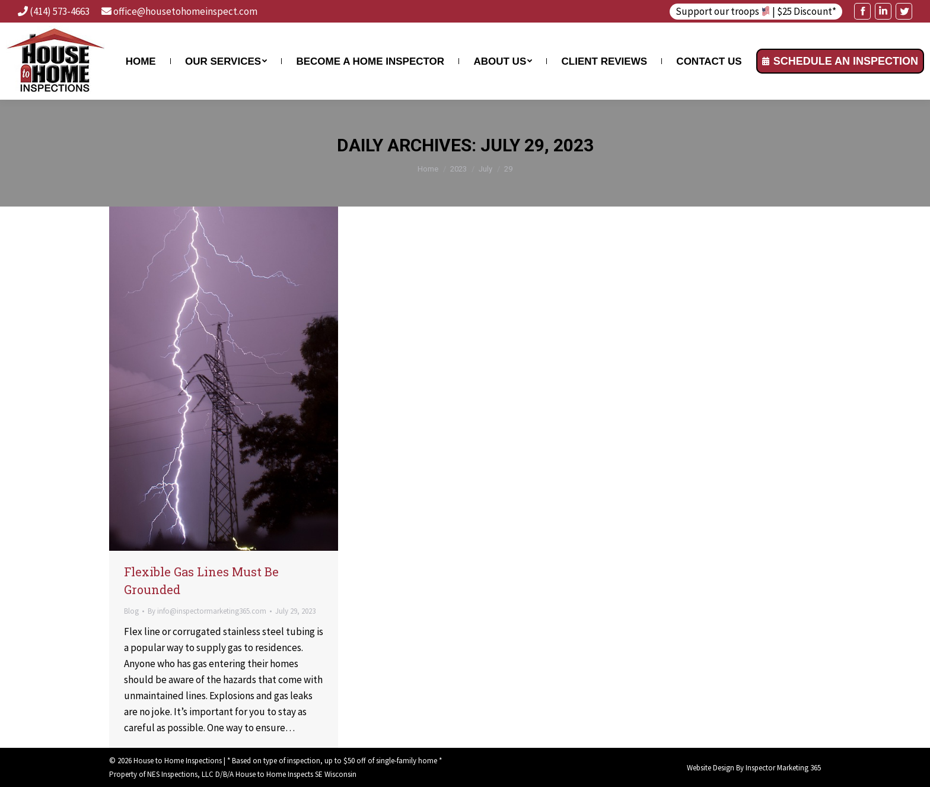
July (485, 168)
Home (428, 168)
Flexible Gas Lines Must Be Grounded (201, 580)
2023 (458, 168)
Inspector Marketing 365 (783, 768)
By (207, 611)
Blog (131, 611)
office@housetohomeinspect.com (185, 11)
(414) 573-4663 (60, 11)
